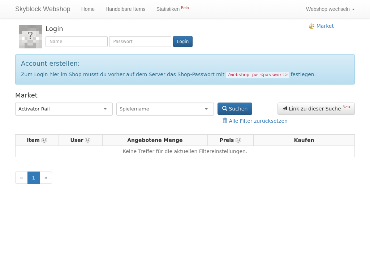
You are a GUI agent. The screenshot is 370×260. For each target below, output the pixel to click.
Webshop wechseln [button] (330, 9)
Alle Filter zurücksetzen (255, 121)
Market (321, 26)
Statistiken (172, 8)
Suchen (235, 109)
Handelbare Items (126, 9)
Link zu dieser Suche (316, 108)
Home (88, 9)
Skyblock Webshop (42, 9)
